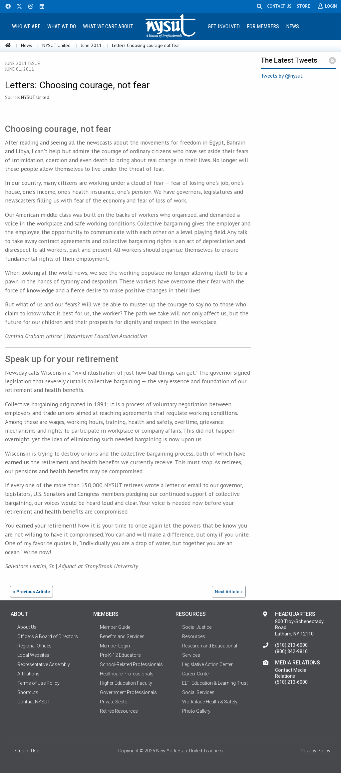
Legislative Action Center (207, 664)
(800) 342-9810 (291, 651)
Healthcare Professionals (127, 673)
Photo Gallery (196, 711)
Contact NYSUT (33, 701)
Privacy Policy (315, 750)
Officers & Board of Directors (47, 636)
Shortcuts (27, 692)
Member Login (115, 645)
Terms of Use (25, 750)
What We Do (61, 26)
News (292, 26)
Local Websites (33, 655)
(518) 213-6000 (291, 645)
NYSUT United (56, 45)
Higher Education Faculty (126, 683)
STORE (304, 6)
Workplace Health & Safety (209, 701)
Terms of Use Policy (38, 683)
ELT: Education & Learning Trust (215, 683)
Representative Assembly (43, 664)
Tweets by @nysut (282, 75)
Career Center (196, 673)
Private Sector (114, 701)
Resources (193, 636)
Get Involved (224, 26)
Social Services (198, 692)
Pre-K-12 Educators (120, 655)
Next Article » (229, 591)
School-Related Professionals (131, 664)
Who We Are (26, 26)
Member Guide (115, 627)
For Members (263, 26)
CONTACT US (280, 6)
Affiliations (28, 673)
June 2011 (91, 45)
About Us (27, 627)
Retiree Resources (119, 711)
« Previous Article (31, 591)
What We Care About (108, 26)
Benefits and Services (122, 636)
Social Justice (196, 627)
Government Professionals (128, 692)
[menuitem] (26, 26)
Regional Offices (34, 645)
